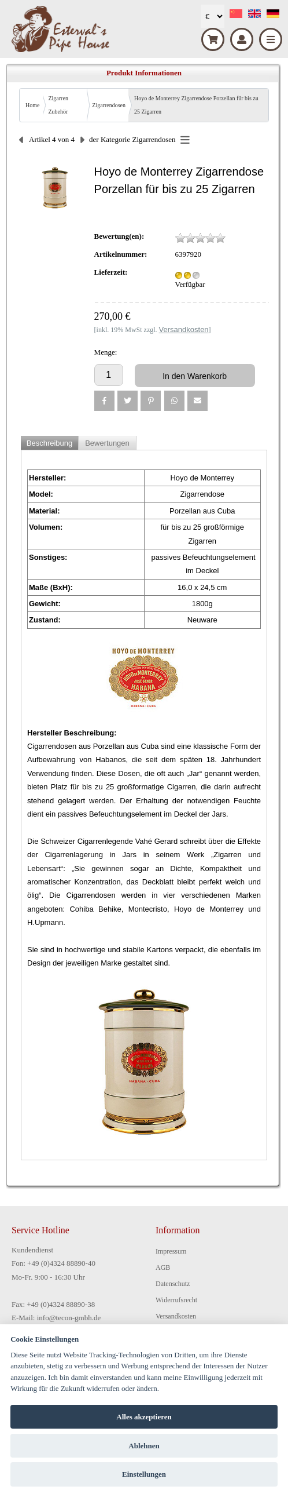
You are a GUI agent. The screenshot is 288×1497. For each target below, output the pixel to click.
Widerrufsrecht (176, 1300)
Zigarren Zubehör (58, 105)
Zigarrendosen (108, 105)
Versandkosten (176, 1316)
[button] (104, 401)
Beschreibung (50, 443)
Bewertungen (107, 443)
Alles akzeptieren (143, 1416)
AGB (163, 1267)
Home (32, 105)
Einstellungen (144, 1474)
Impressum (171, 1251)
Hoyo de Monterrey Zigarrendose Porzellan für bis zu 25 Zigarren (196, 105)
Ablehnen (143, 1445)
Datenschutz (173, 1284)
